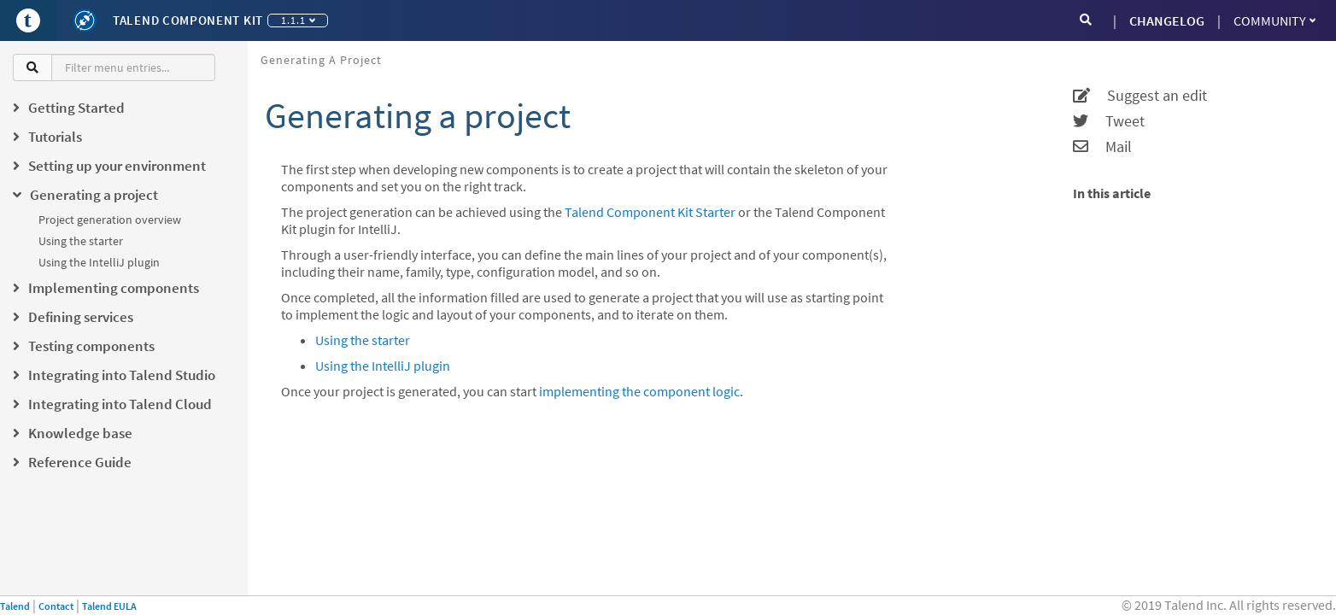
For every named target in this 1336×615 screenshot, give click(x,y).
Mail (1102, 146)
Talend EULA (109, 606)
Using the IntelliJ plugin (99, 262)
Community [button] (1274, 20)
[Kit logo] (84, 20)
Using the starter (80, 241)
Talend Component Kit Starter (650, 211)
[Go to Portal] (28, 20)
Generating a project (321, 59)
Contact (55, 606)
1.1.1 (298, 20)
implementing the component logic (639, 391)
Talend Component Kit (188, 20)
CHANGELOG (1166, 20)
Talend (15, 606)
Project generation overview (109, 219)
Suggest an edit (1140, 95)
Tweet (1109, 121)
